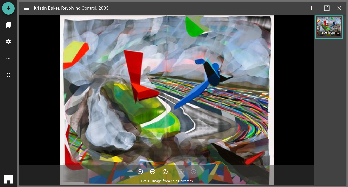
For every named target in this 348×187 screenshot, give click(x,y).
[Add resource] (8, 8)
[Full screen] (8, 75)
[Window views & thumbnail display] (314, 8)
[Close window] (339, 8)
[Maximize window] (326, 8)
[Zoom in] (140, 171)
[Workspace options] (8, 58)
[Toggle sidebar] (26, 8)
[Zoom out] (152, 171)
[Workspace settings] (8, 41)
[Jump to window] (8, 25)
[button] (329, 27)
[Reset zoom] (165, 171)
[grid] (330, 100)
